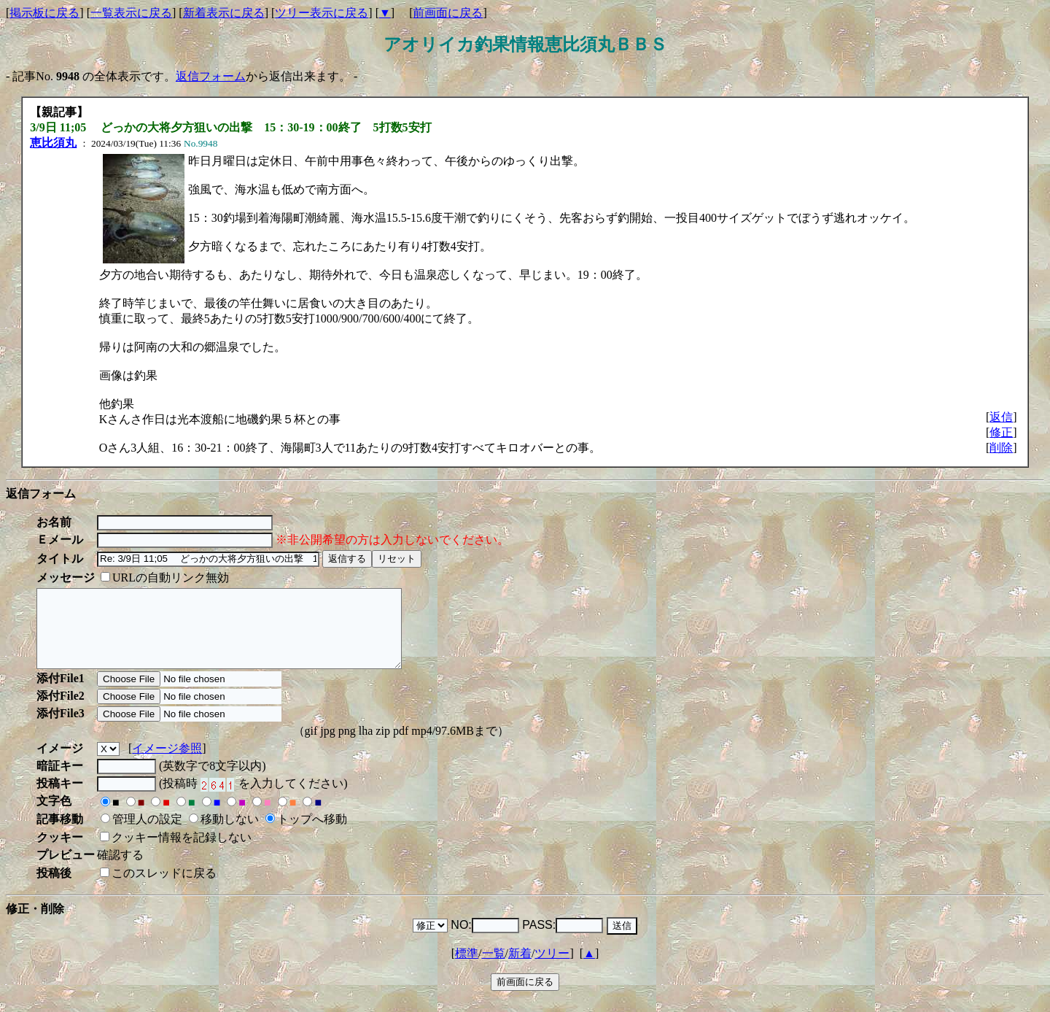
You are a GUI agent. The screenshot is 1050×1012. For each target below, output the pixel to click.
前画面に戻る (448, 13)
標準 (466, 968)
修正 (1001, 432)
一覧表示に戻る (131, 13)
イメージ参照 (167, 763)
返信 (1001, 417)
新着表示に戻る (224, 13)
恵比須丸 (53, 142)
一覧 (493, 968)
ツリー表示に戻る (321, 13)
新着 (520, 968)
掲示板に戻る (44, 13)
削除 (1001, 447)
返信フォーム (211, 76)
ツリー (551, 968)
